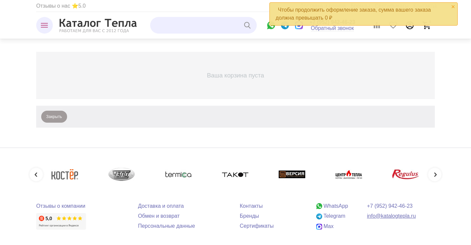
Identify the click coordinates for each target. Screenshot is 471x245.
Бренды (249, 216)
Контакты (251, 206)
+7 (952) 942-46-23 (390, 206)
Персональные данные (166, 226)
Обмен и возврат (159, 216)
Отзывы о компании (60, 206)
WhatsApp (332, 206)
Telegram (330, 216)
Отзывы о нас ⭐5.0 (61, 6)
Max (325, 226)
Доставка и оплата (161, 206)
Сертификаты (257, 226)
